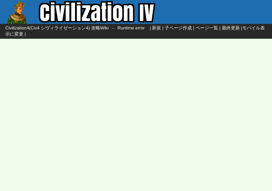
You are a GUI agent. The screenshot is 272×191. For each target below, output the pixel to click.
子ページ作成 (178, 28)
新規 (156, 28)
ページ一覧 (207, 28)
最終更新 (231, 28)
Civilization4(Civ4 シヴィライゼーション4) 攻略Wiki (57, 28)
